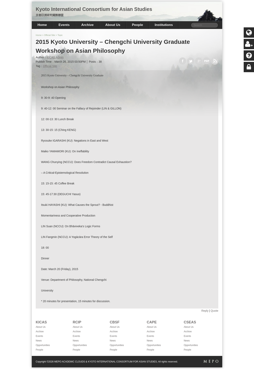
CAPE (152, 322)
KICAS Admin (55, 57)
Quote (214, 310)
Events (64, 25)
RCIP (77, 322)
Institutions (164, 25)
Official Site (49, 35)
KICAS (41, 322)
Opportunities (43, 345)
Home (42, 25)
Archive (87, 25)
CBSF (114, 322)
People (137, 25)
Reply (205, 310)
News (39, 340)
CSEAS (190, 322)
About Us (112, 25)
